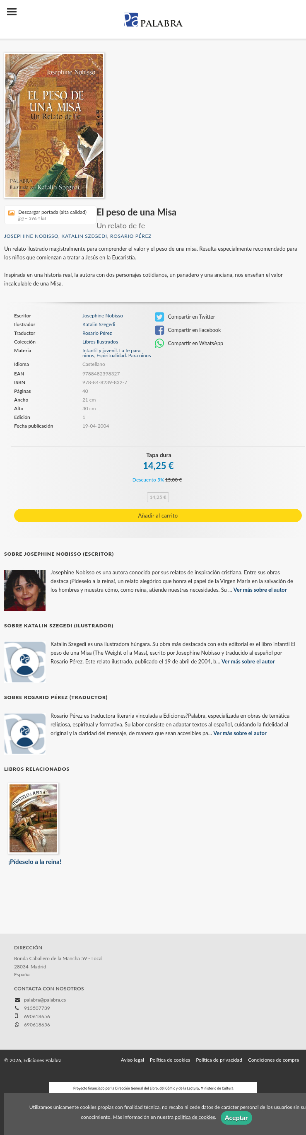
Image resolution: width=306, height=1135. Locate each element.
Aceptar (236, 1117)
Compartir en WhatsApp (189, 343)
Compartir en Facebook (188, 330)
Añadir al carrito (158, 515)
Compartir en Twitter (185, 317)
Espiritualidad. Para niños (123, 355)
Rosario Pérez (131, 236)
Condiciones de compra (273, 1060)
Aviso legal (132, 1060)
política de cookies (195, 1117)
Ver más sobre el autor (260, 589)
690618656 (37, 1024)
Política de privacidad (219, 1060)
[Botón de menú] (15, 12)
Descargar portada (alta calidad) (47, 215)
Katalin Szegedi (84, 236)
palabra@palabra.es (45, 1000)
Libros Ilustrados (100, 341)
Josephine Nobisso (31, 236)
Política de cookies (170, 1060)
